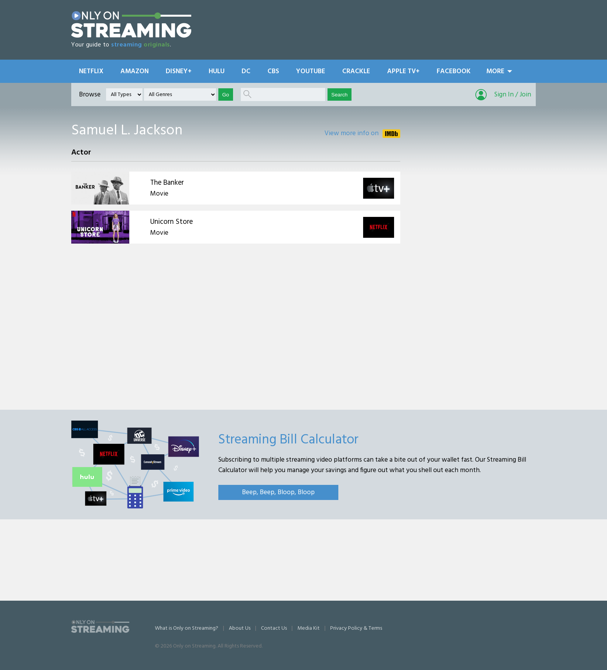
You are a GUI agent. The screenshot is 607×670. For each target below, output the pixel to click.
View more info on (351, 133)
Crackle (356, 71)
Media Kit (308, 628)
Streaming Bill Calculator (288, 440)
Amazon (134, 71)
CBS (273, 71)
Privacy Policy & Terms (356, 628)
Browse (90, 94)
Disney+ (179, 71)
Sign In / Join (512, 94)
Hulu (217, 71)
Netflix (91, 71)
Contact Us (274, 628)
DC (246, 71)
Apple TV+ (403, 71)
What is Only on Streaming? (186, 628)
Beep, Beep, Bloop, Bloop (278, 492)
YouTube (310, 71)
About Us (239, 628)
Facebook (454, 71)
